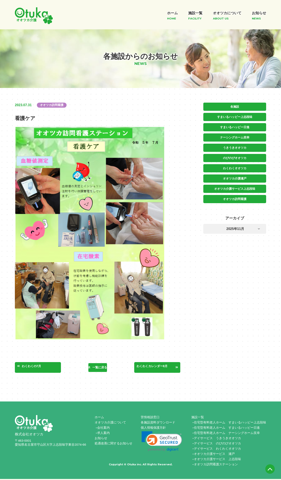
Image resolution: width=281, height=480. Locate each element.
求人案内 (103, 434)
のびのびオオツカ (235, 157)
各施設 (234, 106)
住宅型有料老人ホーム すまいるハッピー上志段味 (230, 423)
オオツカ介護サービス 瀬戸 (214, 455)
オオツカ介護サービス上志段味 (234, 187)
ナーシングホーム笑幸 (235, 136)
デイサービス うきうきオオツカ (217, 439)
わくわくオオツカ (235, 167)
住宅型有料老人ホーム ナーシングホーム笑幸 (227, 434)
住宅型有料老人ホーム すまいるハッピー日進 (227, 429)
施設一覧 (197, 418)
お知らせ (101, 439)
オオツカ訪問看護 (235, 197)
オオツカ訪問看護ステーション (216, 465)
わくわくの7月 (37, 367)
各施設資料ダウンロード (158, 423)
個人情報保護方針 (153, 429)
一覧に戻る (99, 367)
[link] (162, 442)
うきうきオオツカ (235, 147)
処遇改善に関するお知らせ (113, 444)
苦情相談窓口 (150, 418)
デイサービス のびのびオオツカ (217, 444)
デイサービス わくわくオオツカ (217, 450)
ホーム (99, 418)
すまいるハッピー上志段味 (234, 116)
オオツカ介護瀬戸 (235, 177)
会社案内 (103, 429)
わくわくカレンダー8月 (157, 367)
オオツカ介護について (110, 423)
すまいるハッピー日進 (235, 126)
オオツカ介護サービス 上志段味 (217, 460)
